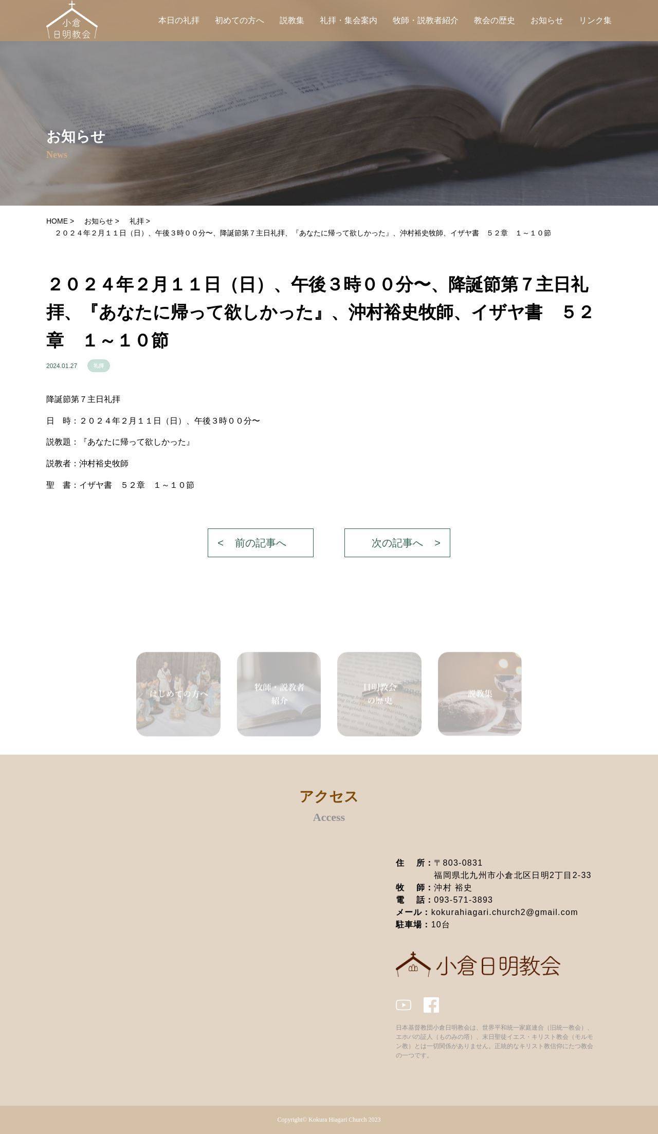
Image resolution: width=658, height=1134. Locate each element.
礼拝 (99, 366)
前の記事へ (260, 542)
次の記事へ (397, 542)
